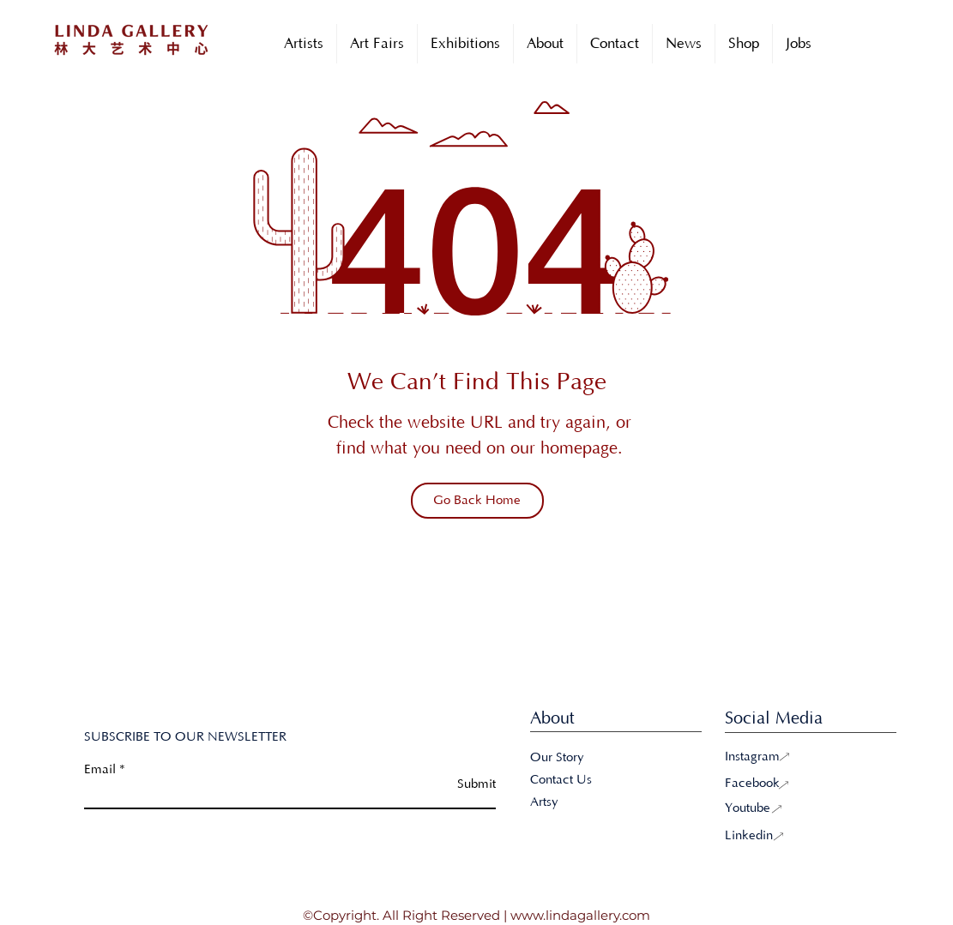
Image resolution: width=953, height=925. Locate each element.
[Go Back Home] (477, 501)
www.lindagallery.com (580, 915)
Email (100, 769)
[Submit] (452, 784)
